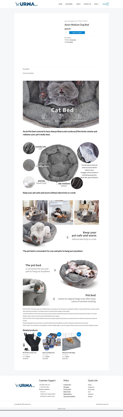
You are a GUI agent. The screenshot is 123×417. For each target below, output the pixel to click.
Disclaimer (66, 394)
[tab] (26, 76)
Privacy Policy (67, 396)
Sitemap (90, 403)
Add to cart (77, 32)
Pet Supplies (71, 21)
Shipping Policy (67, 401)
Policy (97, 4)
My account (91, 396)
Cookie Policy (67, 391)
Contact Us (88, 4)
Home (64, 4)
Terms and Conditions (69, 403)
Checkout (90, 401)
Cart (89, 398)
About (81, 4)
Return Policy (67, 398)
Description (26, 75)
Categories (71, 4)
